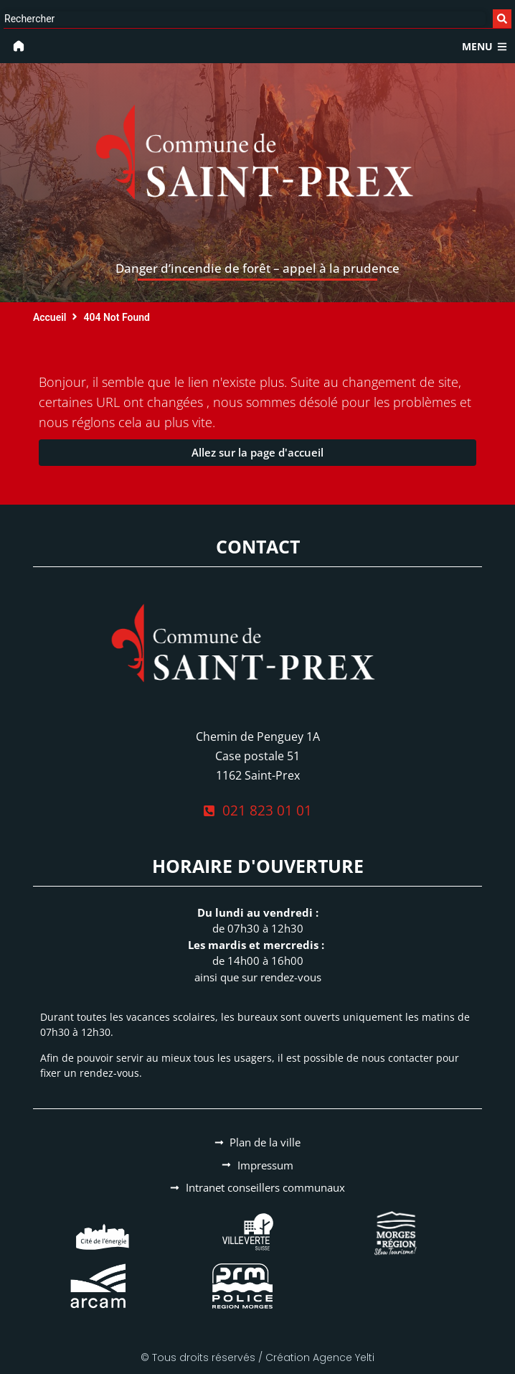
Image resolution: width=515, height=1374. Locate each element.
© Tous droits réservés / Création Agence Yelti (257, 1357)
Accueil (50, 317)
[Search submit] (502, 18)
